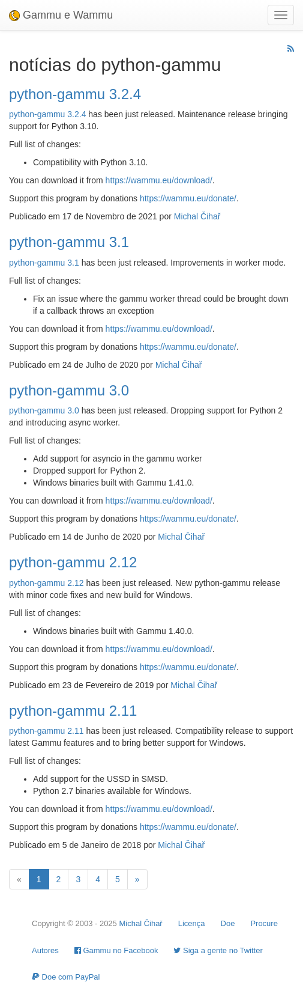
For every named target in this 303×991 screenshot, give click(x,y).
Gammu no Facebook (116, 950)
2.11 (75, 731)
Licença (191, 923)
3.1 (73, 262)
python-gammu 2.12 (73, 562)
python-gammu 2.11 (73, 711)
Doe (228, 923)
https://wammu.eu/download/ (159, 180)
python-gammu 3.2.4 (75, 94)
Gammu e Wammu (61, 15)
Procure (264, 923)
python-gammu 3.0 (69, 390)
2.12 (75, 583)
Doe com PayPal (66, 976)
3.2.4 (76, 114)
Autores (45, 950)
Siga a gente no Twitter (217, 950)
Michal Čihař (197, 216)
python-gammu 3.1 (69, 242)
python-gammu (37, 114)
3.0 (73, 410)
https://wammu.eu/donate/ (188, 198)
